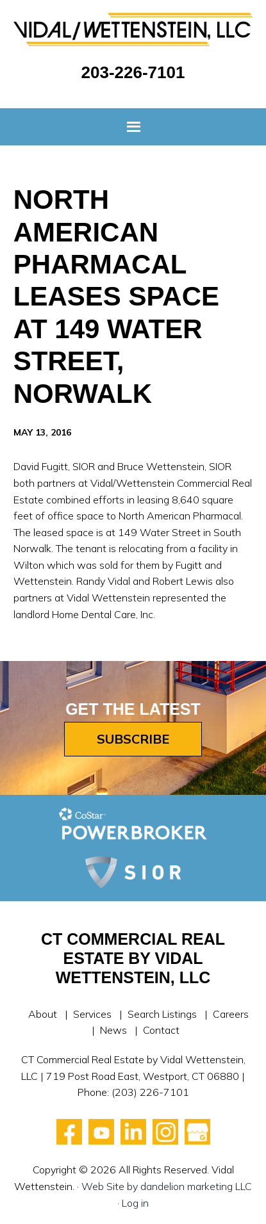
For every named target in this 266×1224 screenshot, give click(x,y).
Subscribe (133, 739)
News (113, 1030)
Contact (161, 1030)
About (42, 1014)
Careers (231, 1014)
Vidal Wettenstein (133, 34)
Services (92, 1014)
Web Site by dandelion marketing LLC (166, 1186)
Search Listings (162, 1014)
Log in (135, 1202)
